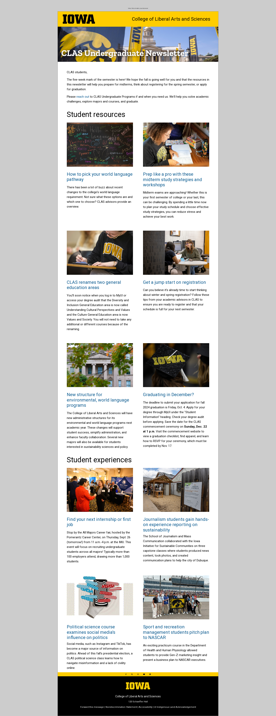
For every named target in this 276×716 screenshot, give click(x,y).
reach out (82, 96)
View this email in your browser (138, 8)
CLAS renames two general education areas (94, 285)
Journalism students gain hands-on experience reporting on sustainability (176, 524)
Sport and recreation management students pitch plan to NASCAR (176, 632)
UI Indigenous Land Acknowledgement (175, 707)
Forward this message (92, 707)
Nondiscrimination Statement (121, 707)
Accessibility (145, 707)
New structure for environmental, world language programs (98, 400)
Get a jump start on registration (174, 282)
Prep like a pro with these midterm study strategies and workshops (172, 179)
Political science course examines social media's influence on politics (91, 632)
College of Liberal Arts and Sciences (171, 19)
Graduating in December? (168, 394)
